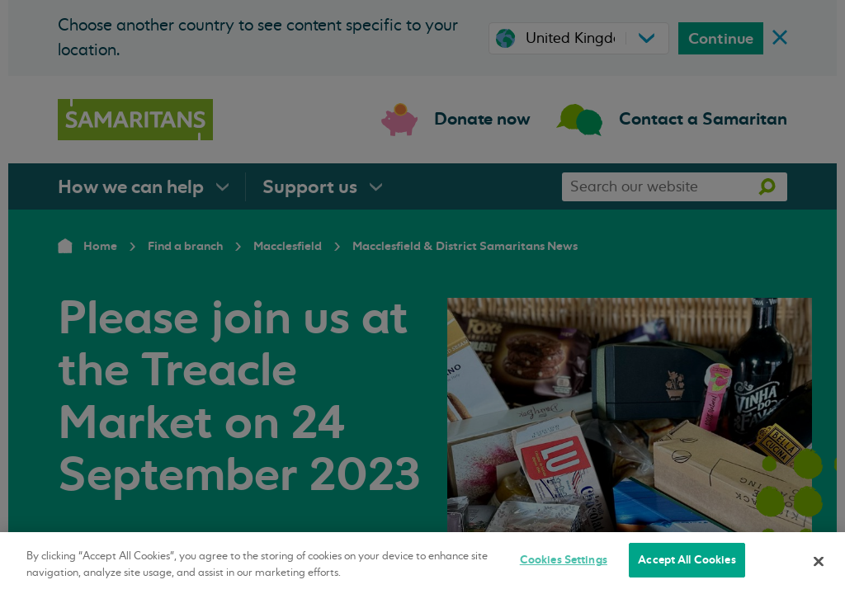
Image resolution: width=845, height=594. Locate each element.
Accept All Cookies (686, 560)
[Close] (818, 561)
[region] (422, 563)
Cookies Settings (563, 560)
